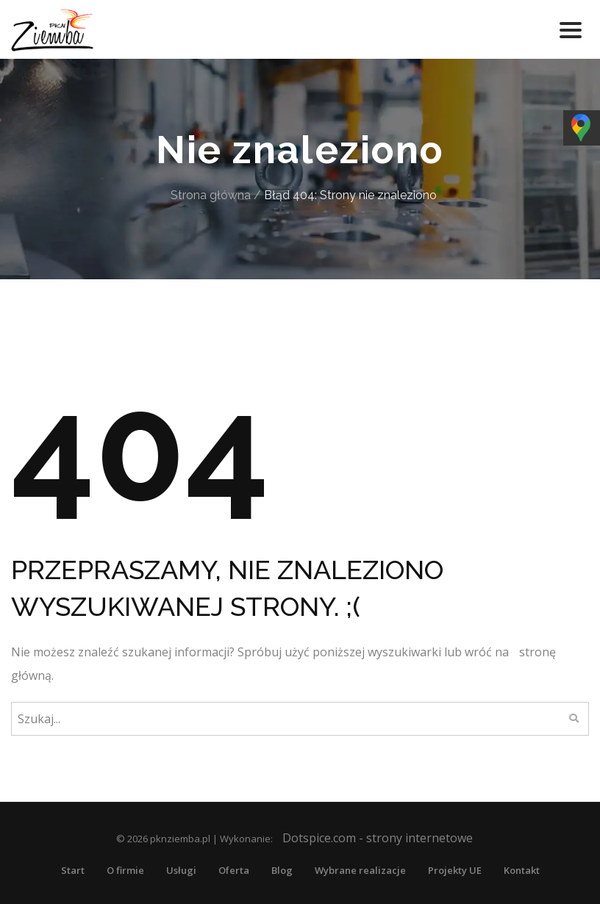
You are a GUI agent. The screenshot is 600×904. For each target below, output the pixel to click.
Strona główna (211, 195)
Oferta (233, 870)
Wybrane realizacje (360, 870)
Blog (282, 870)
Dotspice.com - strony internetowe (377, 838)
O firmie (125, 870)
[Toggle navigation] (570, 29)
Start (73, 870)
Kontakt (522, 870)
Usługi (181, 870)
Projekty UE (455, 870)
